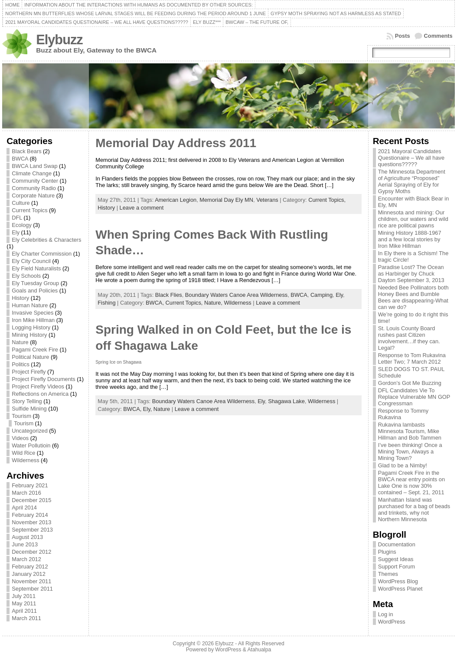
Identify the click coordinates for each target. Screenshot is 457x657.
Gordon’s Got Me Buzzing (409, 383)
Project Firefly (29, 371)
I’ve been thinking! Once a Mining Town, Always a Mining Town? (410, 451)
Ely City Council (31, 261)
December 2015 (31, 500)
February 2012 (30, 566)
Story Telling (27, 401)
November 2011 (31, 581)
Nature (20, 342)
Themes (388, 574)
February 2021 (30, 485)
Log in (385, 614)
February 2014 (30, 515)
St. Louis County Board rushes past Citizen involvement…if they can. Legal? (409, 338)
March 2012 (26, 559)
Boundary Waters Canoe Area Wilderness (236, 295)
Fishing (106, 302)
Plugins (387, 552)
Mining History (29, 335)
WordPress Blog (398, 581)
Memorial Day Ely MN (226, 200)
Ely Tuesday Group (35, 283)
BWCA (20, 158)
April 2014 (24, 507)
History (20, 298)
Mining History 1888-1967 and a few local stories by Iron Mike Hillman (409, 239)
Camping (321, 295)
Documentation (396, 544)
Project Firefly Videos (38, 386)
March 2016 (26, 492)
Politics (20, 364)
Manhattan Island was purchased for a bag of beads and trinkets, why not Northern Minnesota (414, 509)
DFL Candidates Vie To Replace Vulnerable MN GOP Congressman (414, 397)
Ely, (148, 409)
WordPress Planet (400, 588)
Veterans (267, 200)
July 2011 (24, 596)
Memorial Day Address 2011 (175, 143)
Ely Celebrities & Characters (46, 240)
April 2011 (24, 611)
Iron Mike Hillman (33, 320)
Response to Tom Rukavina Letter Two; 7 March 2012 (412, 358)
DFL (17, 217)
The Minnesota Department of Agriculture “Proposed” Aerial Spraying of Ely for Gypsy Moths (411, 181)
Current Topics (29, 210)
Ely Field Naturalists (36, 268)
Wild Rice (23, 453)
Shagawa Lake (286, 401)
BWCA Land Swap (34, 166)
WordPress (391, 621)
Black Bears (26, 151)
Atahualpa (259, 650)
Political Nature (30, 357)
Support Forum (396, 566)
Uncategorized (30, 430)
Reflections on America (40, 394)
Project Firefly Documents (43, 379)
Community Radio (34, 188)
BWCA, (156, 302)
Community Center (35, 180)
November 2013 (31, 522)
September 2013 (32, 529)
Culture (20, 203)
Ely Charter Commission (42, 253)
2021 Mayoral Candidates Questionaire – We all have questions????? (411, 158)
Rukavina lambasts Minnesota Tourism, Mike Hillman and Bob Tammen (409, 431)
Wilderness (25, 460)
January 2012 (29, 574)
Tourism (21, 416)
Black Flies (168, 295)
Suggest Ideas (396, 559)
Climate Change (32, 173)
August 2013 (27, 537)
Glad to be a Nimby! (402, 465)
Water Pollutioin (31, 445)
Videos (20, 438)
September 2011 (32, 588)
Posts (402, 36)
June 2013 (25, 544)
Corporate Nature (33, 195)
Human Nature (30, 305)
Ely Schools (26, 276)
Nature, (214, 302)
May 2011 (24, 603)
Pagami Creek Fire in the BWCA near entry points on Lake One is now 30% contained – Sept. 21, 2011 (411, 483)
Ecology (22, 225)
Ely (16, 232)
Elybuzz (59, 39)
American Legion (175, 200)
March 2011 (26, 618)
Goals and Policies (35, 290)
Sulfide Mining (29, 408)
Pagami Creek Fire (35, 349)
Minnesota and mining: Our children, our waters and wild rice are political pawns (413, 219)
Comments (438, 36)
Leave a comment (142, 207)
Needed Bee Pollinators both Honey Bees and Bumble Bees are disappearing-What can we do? (413, 297)
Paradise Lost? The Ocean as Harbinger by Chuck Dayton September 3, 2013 (411, 273)
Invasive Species (32, 312)
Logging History (31, 327)
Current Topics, (327, 200)
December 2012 (31, 552)
